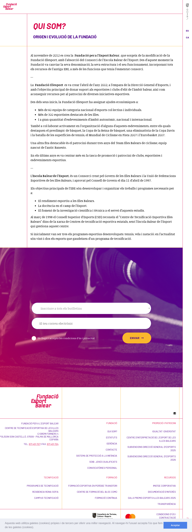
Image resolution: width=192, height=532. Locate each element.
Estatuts (111, 437)
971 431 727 (34, 444)
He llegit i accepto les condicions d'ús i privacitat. (66, 338)
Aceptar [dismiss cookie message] (175, 525)
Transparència (167, 503)
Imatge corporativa (164, 485)
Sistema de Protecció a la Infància (96, 455)
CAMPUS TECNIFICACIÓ (46, 497)
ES (187, 30)
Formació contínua (106, 497)
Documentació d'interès (162, 491)
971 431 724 (52, 444)
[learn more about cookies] (35, 527)
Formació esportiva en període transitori (92, 485)
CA (187, 37)
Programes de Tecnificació (42, 485)
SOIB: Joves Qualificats (103, 461)
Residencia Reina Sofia (45, 491)
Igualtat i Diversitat (164, 431)
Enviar (137, 337)
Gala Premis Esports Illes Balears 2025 (152, 497)
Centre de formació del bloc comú (97, 491)
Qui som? (112, 431)
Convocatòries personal (102, 467)
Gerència (112, 443)
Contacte (111, 449)
